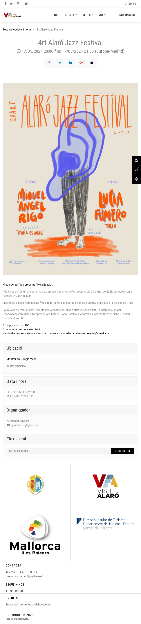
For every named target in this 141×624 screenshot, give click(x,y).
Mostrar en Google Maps (22, 359)
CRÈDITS (12, 598)
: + (16, 572)
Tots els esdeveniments (17, 29)
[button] (112, 15)
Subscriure (123, 451)
